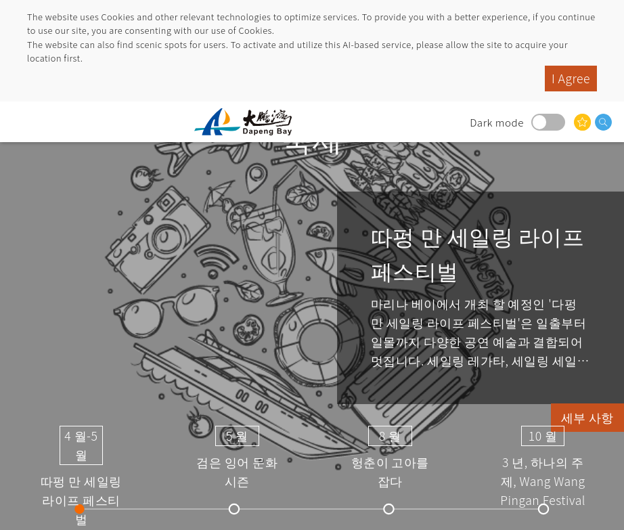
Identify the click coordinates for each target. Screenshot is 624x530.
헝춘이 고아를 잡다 (390, 456)
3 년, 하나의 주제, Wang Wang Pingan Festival (542, 456)
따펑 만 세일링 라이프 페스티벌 (81, 456)
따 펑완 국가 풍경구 (248, 121)
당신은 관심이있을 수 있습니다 (582, 122)
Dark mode (548, 122)
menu (23, 122)
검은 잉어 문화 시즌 (236, 456)
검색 (603, 122)
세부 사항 (587, 417)
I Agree (571, 78)
